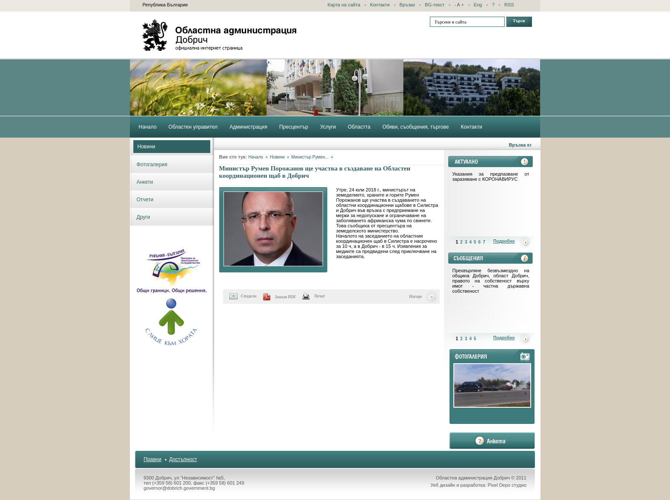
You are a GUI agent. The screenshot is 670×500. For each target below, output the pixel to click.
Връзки (407, 4)
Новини (147, 147)
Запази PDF (285, 296)
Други (143, 217)
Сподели (249, 296)
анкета (492, 440)
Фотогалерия (152, 165)
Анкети (145, 182)
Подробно (504, 241)
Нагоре (415, 296)
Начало (255, 157)
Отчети (145, 200)
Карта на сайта (344, 4)
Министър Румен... (310, 157)
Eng (478, 4)
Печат (319, 296)
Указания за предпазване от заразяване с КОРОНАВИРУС (491, 176)
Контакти (380, 4)
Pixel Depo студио (507, 485)
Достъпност (183, 459)
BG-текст (434, 4)
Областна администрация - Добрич (219, 35)
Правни (153, 459)
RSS (509, 4)
